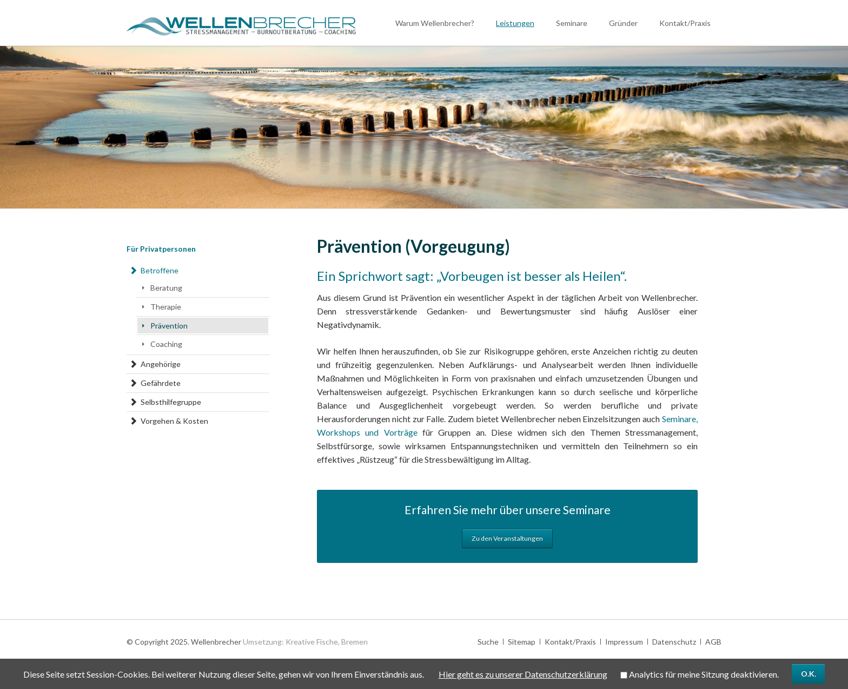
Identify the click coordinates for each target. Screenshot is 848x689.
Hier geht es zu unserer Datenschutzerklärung (523, 674)
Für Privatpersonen (161, 248)
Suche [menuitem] (488, 641)
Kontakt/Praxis (685, 23)
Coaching (166, 344)
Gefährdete (161, 383)
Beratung (166, 287)
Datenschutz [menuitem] (674, 641)
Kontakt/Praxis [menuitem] (570, 641)
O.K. (808, 673)
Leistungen (515, 23)
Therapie (165, 306)
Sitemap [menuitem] (521, 641)
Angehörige (161, 364)
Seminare (571, 23)
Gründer (623, 23)
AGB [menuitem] (713, 641)
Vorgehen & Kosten (174, 420)
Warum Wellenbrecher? (434, 23)
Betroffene (159, 270)
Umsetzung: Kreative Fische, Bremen (305, 641)
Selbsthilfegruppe (171, 401)
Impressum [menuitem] (624, 641)
